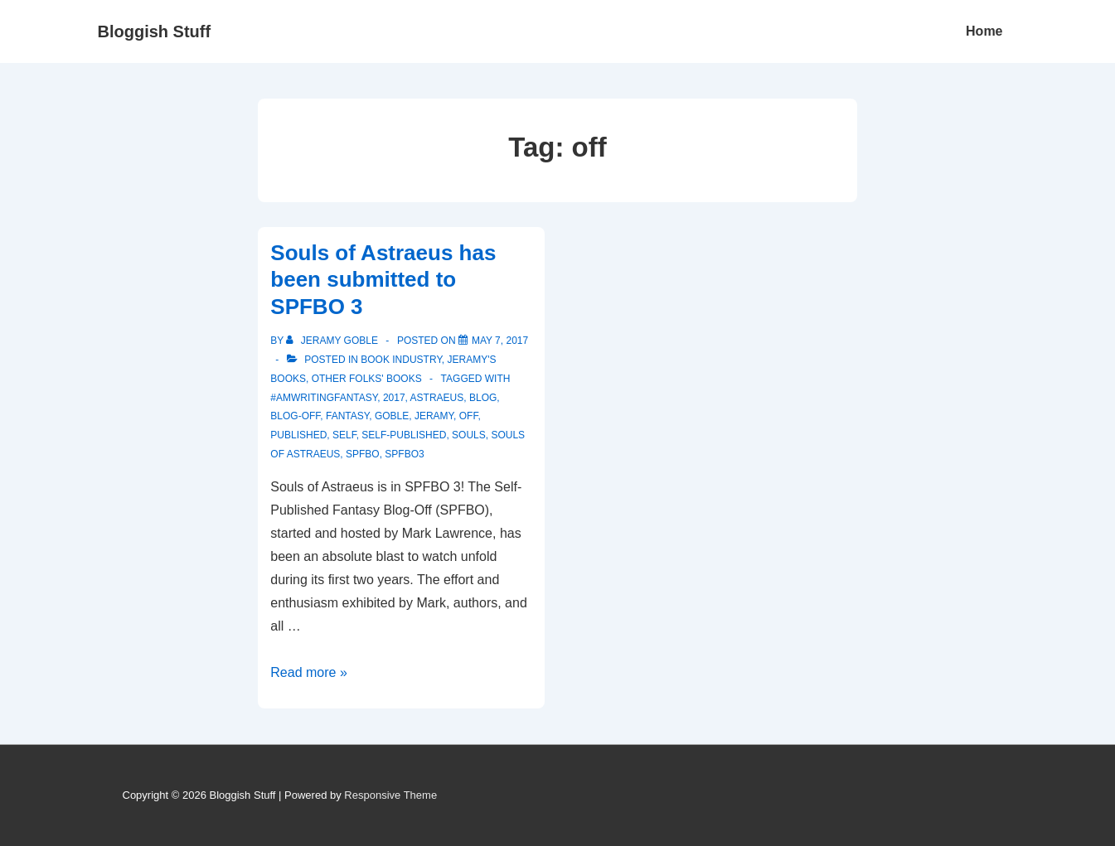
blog (483, 398)
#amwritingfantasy (323, 398)
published (298, 435)
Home (984, 31)
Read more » (308, 672)
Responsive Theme (390, 795)
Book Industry (401, 359)
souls (469, 435)
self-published (403, 435)
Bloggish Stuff (154, 31)
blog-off (295, 416)
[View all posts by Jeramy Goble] (333, 340)
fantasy (347, 416)
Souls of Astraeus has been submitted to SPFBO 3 (383, 279)
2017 (394, 398)
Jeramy (433, 416)
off (468, 416)
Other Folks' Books (367, 378)
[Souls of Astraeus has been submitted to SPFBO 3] (500, 340)
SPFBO (363, 454)
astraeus (437, 398)
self (344, 435)
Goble (392, 416)
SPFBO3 (404, 454)
